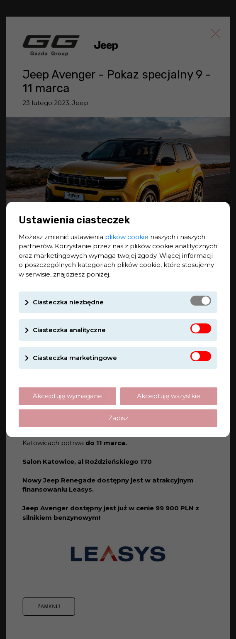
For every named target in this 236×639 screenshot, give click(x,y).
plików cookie (126, 237)
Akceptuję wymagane (67, 396)
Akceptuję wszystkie (168, 396)
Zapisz (118, 418)
